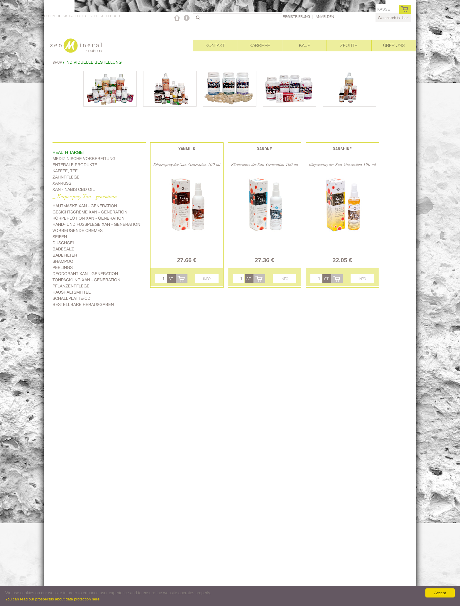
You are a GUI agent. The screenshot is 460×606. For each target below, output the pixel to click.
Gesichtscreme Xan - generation (90, 212)
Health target (69, 152)
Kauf (304, 45)
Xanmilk (186, 148)
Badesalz (63, 249)
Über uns (394, 45)
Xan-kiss (62, 183)
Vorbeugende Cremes (78, 230)
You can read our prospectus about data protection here (52, 599)
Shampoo (63, 261)
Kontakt (215, 45)
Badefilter (65, 255)
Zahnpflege (66, 177)
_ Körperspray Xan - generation (85, 197)
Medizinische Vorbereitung (84, 158)
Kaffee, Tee (65, 171)
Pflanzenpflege (71, 286)
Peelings (63, 267)
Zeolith (349, 45)
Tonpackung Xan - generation (86, 279)
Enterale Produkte (75, 164)
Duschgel (64, 242)
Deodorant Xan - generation (85, 273)
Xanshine (342, 148)
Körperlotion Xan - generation (88, 218)
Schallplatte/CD (71, 298)
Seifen (60, 236)
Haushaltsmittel (72, 292)
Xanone (264, 148)
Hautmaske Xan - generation (85, 205)
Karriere (259, 45)
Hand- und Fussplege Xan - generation (96, 224)
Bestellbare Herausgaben (83, 304)
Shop (58, 62)
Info (207, 279)
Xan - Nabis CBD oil (74, 189)
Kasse (383, 9)
